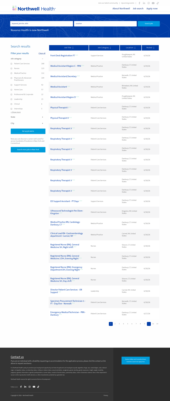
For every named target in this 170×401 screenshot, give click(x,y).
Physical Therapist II (59, 118)
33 (157, 324)
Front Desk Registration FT (62, 56)
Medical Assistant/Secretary (63, 76)
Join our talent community (108, 3)
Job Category (104, 48)
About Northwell (121, 9)
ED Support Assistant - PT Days (64, 201)
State (28, 117)
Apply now (152, 9)
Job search (138, 9)
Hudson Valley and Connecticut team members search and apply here (135, 360)
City (28, 123)
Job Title (68, 48)
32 (153, 324)
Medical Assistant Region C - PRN (65, 66)
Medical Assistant (58, 87)
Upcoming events (127, 3)
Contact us (17, 357)
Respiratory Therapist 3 (61, 128)
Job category (28, 59)
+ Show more (16, 112)
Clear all (42, 54)
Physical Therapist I (59, 108)
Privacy (106, 395)
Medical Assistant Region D (63, 97)
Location (130, 48)
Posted (150, 48)
